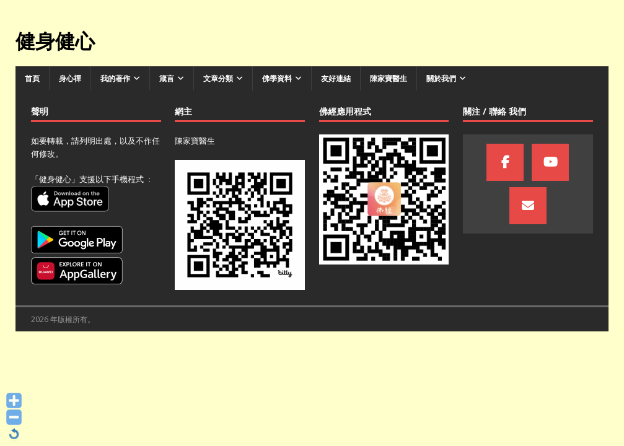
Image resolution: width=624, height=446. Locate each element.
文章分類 (218, 78)
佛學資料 (277, 78)
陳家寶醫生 (388, 78)
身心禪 (70, 78)
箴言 (166, 78)
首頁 (32, 78)
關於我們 (441, 78)
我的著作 (115, 78)
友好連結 (336, 78)
